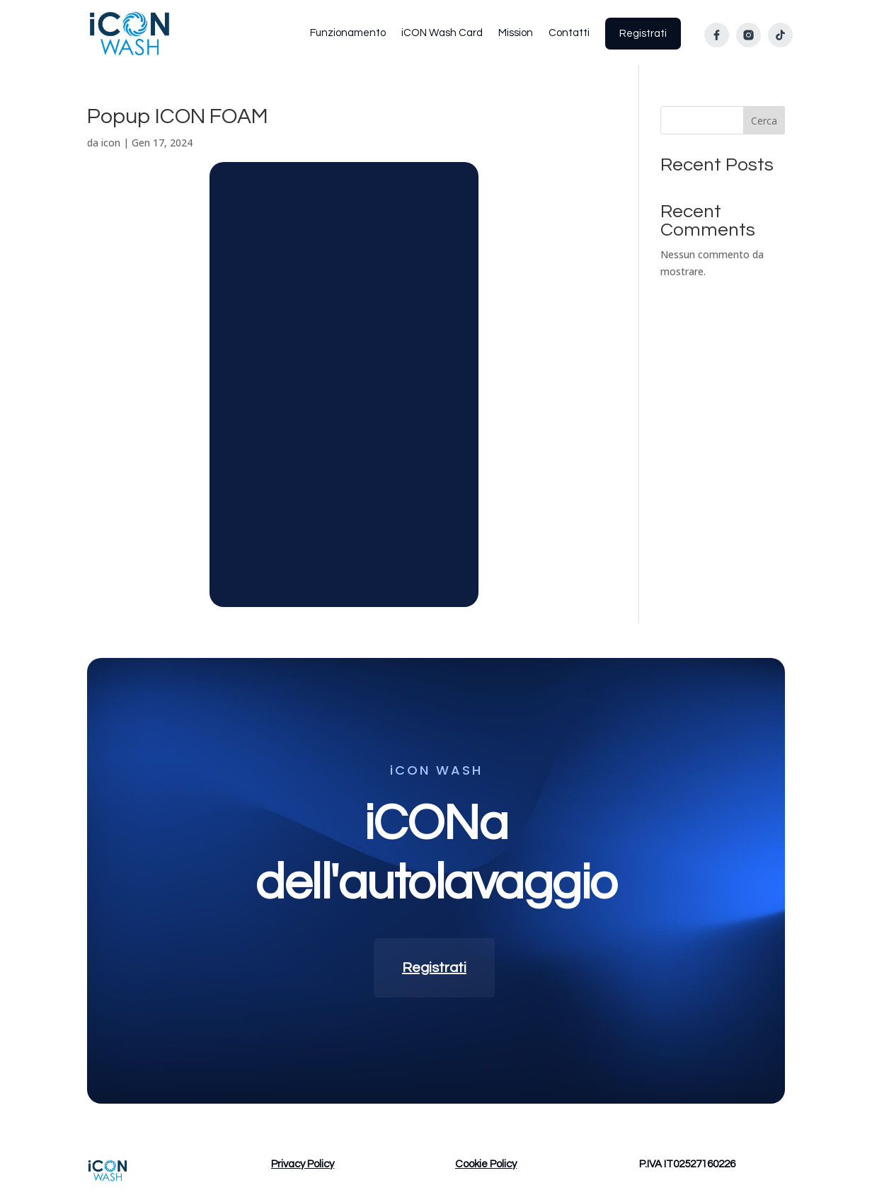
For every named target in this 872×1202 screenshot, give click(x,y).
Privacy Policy (302, 1164)
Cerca (764, 120)
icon (110, 142)
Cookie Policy (486, 1164)
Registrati (434, 968)
